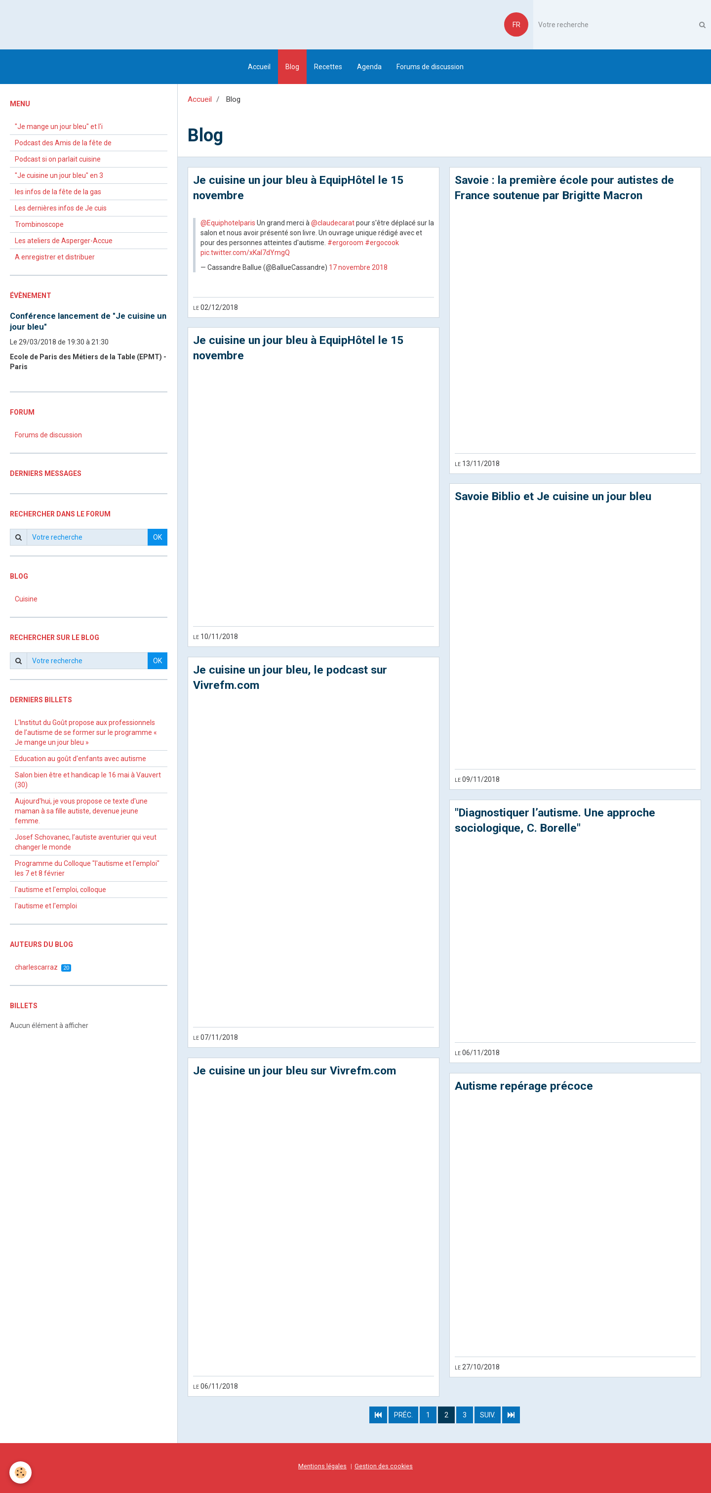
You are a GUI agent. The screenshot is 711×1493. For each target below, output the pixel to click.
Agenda (369, 67)
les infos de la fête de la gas (58, 192)
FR (516, 25)
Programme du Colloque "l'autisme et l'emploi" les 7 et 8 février (87, 868)
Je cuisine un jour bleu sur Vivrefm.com (298, 1073)
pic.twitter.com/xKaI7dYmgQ (245, 253)
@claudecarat (333, 223)
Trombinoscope (39, 224)
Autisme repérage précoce (525, 1089)
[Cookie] (21, 1472)
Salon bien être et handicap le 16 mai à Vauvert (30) (88, 780)
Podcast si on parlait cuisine (58, 159)
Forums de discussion (430, 67)
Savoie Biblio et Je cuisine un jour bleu (557, 498)
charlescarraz (43, 967)
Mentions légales (322, 1468)
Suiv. (487, 1418)
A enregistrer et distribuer (55, 257)
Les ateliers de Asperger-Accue (64, 241)
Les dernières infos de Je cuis (61, 208)
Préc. (403, 1418)
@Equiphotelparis (227, 223)
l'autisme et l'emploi (46, 906)
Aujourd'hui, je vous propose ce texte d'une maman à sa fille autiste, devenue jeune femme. (81, 811)
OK (157, 537)
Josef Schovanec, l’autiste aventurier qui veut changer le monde (86, 842)
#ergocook (382, 243)
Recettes (328, 67)
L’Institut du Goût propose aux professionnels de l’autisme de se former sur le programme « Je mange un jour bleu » (86, 732)
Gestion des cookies (384, 1468)
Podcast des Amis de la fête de (63, 143)
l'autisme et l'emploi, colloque (60, 890)
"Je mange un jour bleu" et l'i (59, 126)
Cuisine (26, 599)
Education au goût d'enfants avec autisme (80, 759)
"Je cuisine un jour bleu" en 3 (59, 175)
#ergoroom (345, 243)
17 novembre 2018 (358, 268)
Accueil (259, 67)
